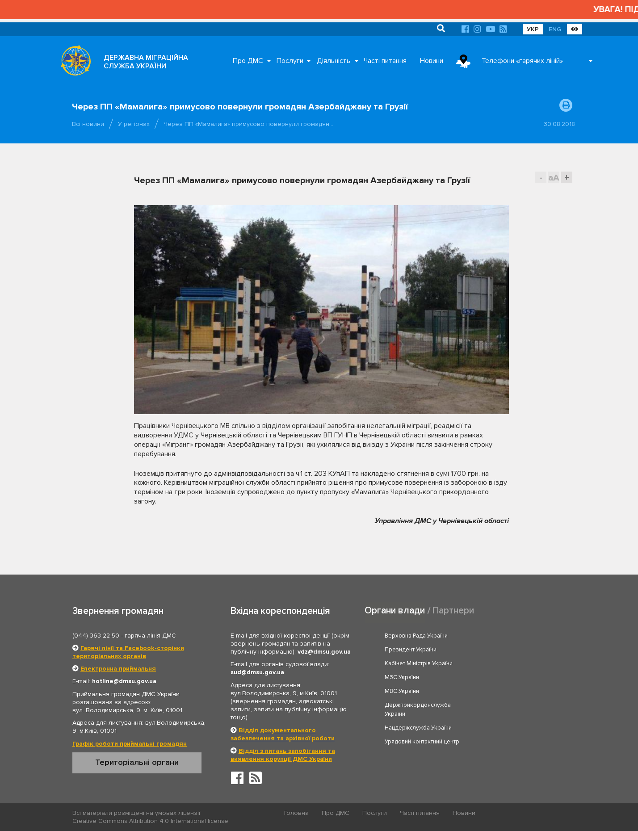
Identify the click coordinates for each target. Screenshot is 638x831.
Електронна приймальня (118, 668)
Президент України (511, 635)
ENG (555, 29)
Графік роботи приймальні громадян (129, 743)
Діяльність (333, 60)
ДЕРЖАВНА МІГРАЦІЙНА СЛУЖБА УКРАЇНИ (146, 62)
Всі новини (88, 124)
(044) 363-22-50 (95, 635)
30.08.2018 (559, 124)
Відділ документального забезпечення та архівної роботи (283, 734)
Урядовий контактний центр (523, 685)
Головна (297, 813)
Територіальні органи (137, 762)
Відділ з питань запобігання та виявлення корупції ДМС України (283, 755)
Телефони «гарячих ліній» (522, 60)
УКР (533, 29)
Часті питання (385, 60)
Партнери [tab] (453, 610)
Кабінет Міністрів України (419, 649)
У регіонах (134, 124)
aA (553, 177)
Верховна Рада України (416, 635)
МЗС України (503, 649)
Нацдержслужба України (418, 685)
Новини (431, 60)
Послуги (290, 60)
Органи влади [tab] (395, 610)
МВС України (402, 663)
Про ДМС (248, 60)
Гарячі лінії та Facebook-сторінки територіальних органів (128, 652)
